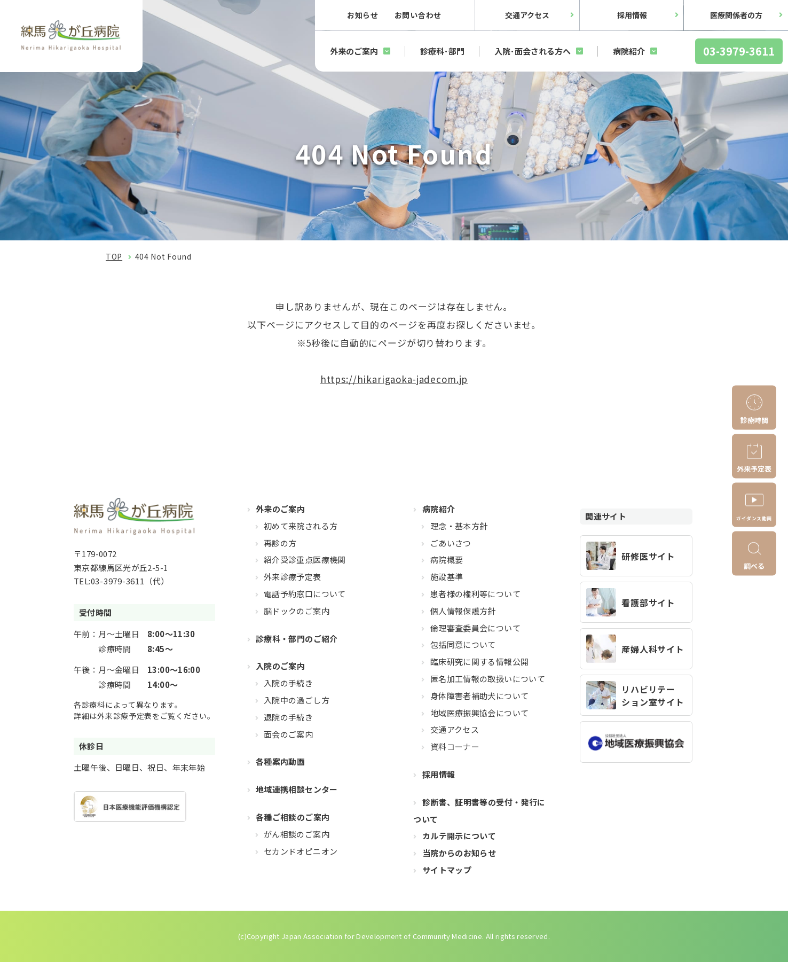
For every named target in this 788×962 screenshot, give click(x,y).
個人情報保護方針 (463, 610)
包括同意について (463, 644)
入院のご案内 (280, 665)
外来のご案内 (354, 51)
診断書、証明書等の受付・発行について (479, 810)
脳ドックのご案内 (296, 610)
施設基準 (446, 576)
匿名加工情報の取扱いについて (487, 678)
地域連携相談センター (297, 789)
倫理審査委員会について (475, 627)
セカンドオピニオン (300, 851)
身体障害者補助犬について (479, 695)
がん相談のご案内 (296, 834)
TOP (114, 256)
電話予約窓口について (305, 593)
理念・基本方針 (459, 525)
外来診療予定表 (292, 576)
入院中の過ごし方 (296, 700)
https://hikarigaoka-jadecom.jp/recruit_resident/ (636, 556)
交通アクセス (527, 15)
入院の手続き (288, 683)
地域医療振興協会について (479, 712)
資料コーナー (454, 746)
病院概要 (446, 559)
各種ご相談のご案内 (292, 817)
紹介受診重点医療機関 (305, 559)
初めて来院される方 (300, 525)
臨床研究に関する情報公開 (479, 661)
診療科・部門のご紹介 (297, 638)
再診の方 (280, 543)
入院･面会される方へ (532, 51)
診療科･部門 (442, 51)
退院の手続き (288, 717)
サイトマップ (446, 869)
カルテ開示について (459, 835)
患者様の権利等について (475, 593)
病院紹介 (629, 51)
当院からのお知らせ (459, 852)
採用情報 (632, 15)
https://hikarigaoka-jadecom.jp (394, 379)
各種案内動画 (280, 761)
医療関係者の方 (736, 15)
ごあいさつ (450, 543)
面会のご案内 (288, 734)
